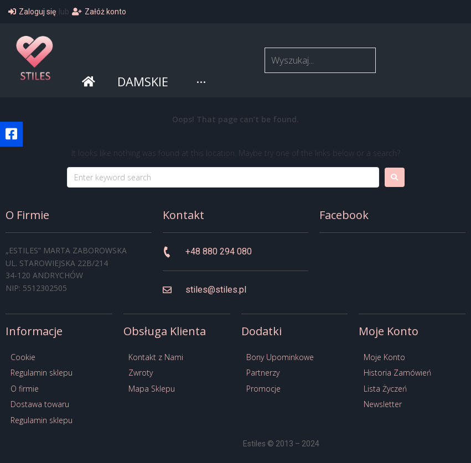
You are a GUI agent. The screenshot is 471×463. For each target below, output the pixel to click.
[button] (11, 134)
